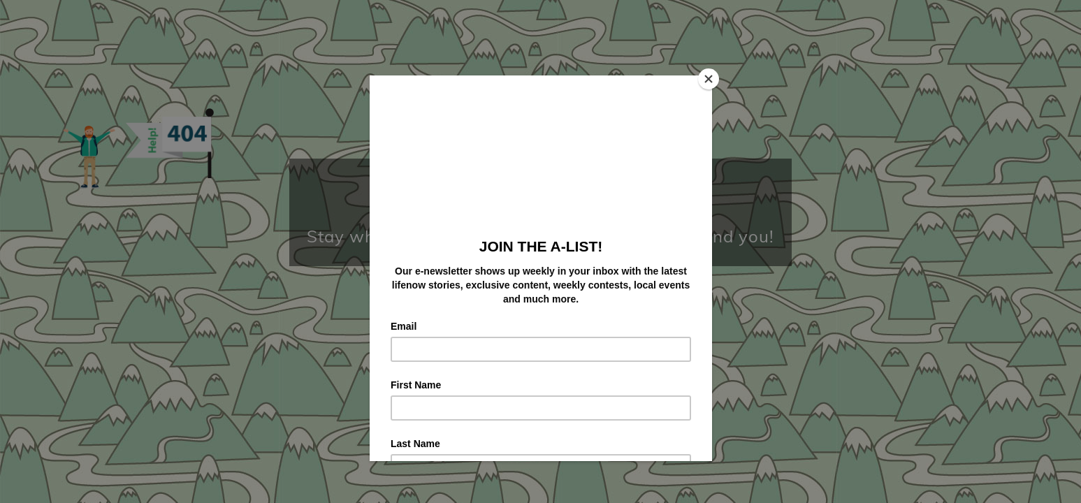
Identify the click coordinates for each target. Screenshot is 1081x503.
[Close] (708, 78)
